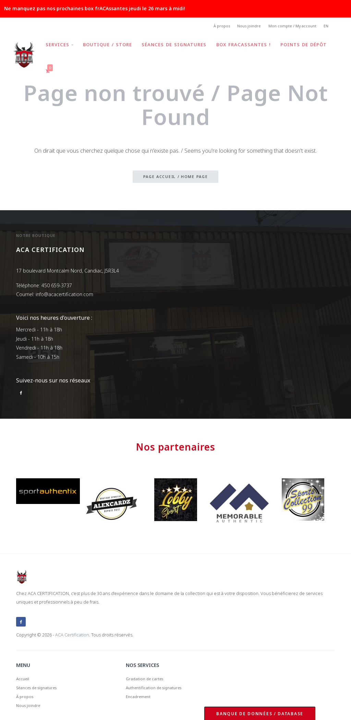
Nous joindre (242, 27)
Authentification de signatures (159, 677)
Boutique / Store (110, 42)
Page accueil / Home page (175, 163)
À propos (211, 27)
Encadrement (141, 687)
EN (325, 27)
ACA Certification (72, 622)
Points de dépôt (70, 62)
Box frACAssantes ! (248, 42)
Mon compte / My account (288, 27)
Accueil (24, 667)
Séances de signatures (178, 42)
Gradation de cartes (148, 667)
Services (61, 42)
